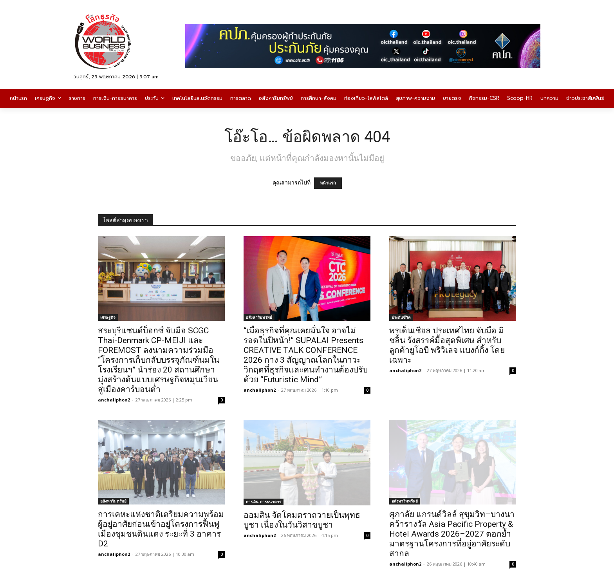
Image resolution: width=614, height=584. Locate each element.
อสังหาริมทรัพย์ (259, 317)
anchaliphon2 (114, 400)
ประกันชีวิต (401, 317)
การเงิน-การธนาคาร (263, 501)
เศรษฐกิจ (108, 317)
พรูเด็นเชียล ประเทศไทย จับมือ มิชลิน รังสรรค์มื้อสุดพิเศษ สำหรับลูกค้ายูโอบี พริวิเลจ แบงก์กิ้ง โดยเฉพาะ (447, 345)
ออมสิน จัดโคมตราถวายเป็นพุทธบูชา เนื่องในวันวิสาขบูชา (302, 520)
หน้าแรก (328, 183)
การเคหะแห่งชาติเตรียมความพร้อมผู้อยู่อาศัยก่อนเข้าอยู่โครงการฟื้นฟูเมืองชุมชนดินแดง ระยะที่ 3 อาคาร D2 (161, 529)
